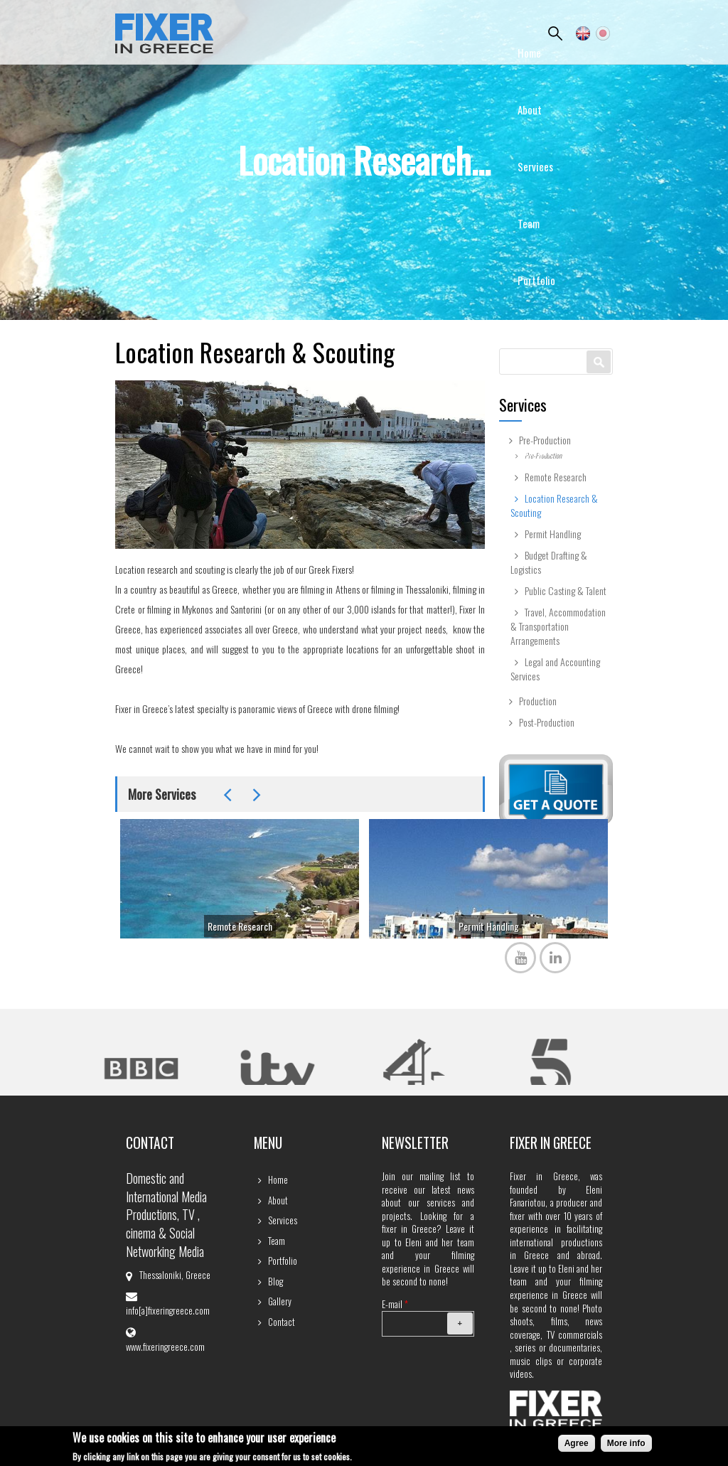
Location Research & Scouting (554, 505)
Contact (535, 451)
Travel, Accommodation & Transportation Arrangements (558, 626)
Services (535, 166)
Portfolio (536, 280)
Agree (576, 1444)
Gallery (532, 394)
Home (529, 52)
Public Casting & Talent (565, 591)
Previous (227, 795)
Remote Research (240, 926)
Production (538, 701)
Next (256, 795)
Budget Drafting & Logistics (548, 562)
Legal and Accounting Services (555, 669)
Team (529, 223)
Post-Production (546, 722)
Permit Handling (489, 926)
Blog (527, 337)
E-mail (395, 1304)
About (530, 109)
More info (626, 1444)
